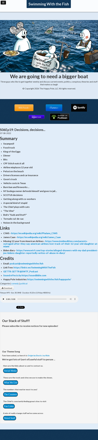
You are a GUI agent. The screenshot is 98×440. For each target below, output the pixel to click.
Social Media (10, 370)
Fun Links (9, 406)
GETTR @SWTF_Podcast (25, 271)
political (23, 283)
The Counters (10, 394)
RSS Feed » (24, 107)
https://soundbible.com (34, 275)
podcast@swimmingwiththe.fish (26, 263)
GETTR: (7, 271)
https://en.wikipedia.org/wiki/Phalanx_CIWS (34, 233)
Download (7, 288)
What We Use (10, 382)
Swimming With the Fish (49, 4)
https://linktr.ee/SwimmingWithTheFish (35, 267)
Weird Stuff (9, 418)
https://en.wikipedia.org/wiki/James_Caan (39, 237)
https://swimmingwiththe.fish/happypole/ (49, 279)
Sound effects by (12, 275)
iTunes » (54, 107)
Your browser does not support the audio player (39, 299)
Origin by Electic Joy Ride (39, 355)
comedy (15, 283)
